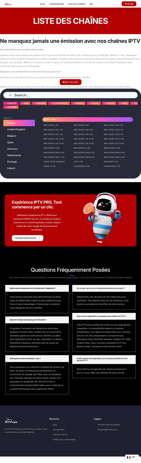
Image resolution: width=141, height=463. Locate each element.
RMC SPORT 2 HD (81, 125)
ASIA (124, 103)
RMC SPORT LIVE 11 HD (84, 139)
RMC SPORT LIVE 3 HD (113, 125)
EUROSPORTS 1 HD (82, 166)
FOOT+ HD (78, 162)
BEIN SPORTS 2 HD (82, 148)
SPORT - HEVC (50, 119)
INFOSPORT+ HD (111, 162)
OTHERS (11, 107)
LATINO (95, 103)
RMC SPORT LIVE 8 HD (83, 134)
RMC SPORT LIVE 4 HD (53, 130)
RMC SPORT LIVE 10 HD (54, 139)
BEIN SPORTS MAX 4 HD (54, 152)
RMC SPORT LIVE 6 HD (113, 130)
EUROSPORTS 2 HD (112, 166)
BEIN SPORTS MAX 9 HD (114, 157)
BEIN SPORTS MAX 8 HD (84, 157)
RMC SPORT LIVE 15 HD (114, 143)
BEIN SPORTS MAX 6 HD (114, 152)
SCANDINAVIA (60, 103)
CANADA (40, 103)
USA (26, 103)
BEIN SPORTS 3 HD (112, 148)
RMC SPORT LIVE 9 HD (113, 134)
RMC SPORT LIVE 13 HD (54, 143)
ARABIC (79, 103)
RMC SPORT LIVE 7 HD (53, 134)
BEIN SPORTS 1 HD (51, 148)
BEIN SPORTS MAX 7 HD (54, 157)
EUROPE (11, 103)
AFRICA (110, 103)
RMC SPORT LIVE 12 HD (114, 139)
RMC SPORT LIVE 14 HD (84, 143)
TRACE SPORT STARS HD (54, 162)
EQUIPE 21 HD (50, 166)
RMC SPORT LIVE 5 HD (83, 130)
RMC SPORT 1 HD (51, 125)
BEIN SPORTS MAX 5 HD (84, 152)
